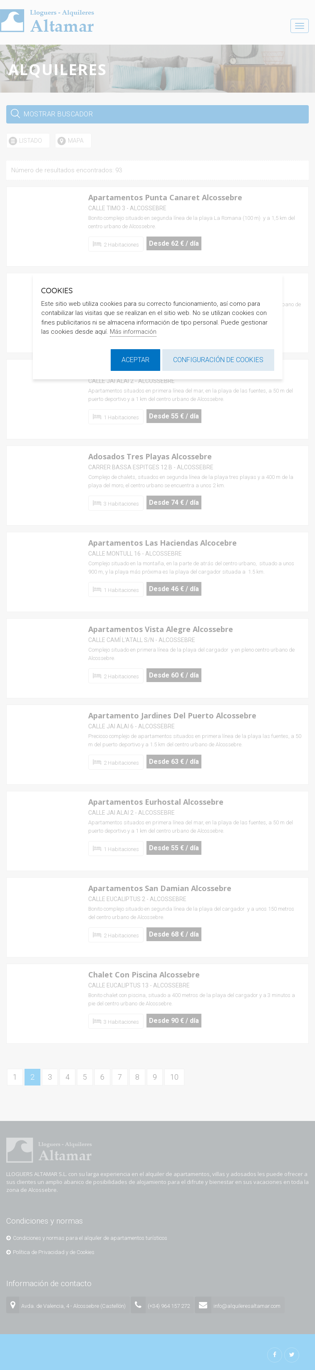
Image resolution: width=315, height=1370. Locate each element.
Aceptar (135, 360)
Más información (133, 331)
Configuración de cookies (218, 360)
